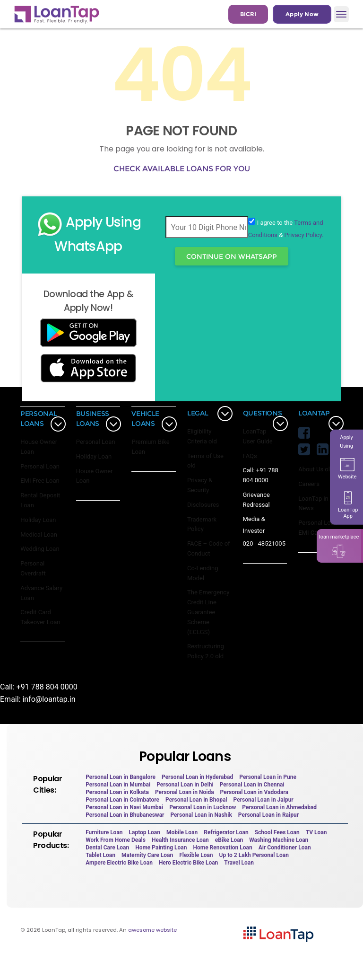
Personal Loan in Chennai (252, 784)
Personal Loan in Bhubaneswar (125, 815)
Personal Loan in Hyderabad (197, 777)
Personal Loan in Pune (267, 777)
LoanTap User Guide (258, 436)
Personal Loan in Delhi (184, 784)
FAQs (250, 455)
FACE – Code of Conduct (208, 548)
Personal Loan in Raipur (268, 815)
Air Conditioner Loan (285, 847)
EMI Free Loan (39, 480)
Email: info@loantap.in (38, 699)
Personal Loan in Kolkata (117, 792)
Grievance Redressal (256, 499)
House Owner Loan (38, 446)
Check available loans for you (181, 168)
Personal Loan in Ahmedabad (279, 807)
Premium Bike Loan (150, 446)
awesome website (152, 930)
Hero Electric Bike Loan (188, 862)
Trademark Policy (201, 524)
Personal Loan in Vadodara (254, 792)
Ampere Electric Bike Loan (119, 862)
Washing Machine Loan (278, 840)
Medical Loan (38, 534)
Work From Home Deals (116, 840)
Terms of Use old (205, 460)
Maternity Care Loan (147, 855)
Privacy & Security (199, 485)
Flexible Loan (196, 855)
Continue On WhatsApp (231, 256)
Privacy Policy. (304, 234)
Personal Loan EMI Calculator (318, 527)
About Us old (315, 469)
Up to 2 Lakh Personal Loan (254, 855)
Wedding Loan (39, 548)
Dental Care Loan (107, 847)
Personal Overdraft (33, 568)
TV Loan (316, 832)
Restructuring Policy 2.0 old (205, 651)
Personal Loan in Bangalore (121, 777)
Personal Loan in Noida (184, 792)
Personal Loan (40, 466)
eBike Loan (229, 840)
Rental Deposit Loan (40, 500)
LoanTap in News (313, 503)
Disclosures (203, 504)
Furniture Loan (104, 832)
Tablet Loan (100, 855)
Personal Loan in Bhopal (196, 799)
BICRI (248, 14)
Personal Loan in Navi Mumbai (124, 807)
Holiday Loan (38, 519)
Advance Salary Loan (41, 592)
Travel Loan (239, 862)
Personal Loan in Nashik (201, 815)
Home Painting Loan (161, 847)
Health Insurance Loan (180, 840)
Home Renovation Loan (222, 847)
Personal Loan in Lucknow (202, 807)
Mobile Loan (182, 832)
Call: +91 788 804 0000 (260, 475)
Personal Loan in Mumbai (118, 784)
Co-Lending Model (202, 573)
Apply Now (302, 14)
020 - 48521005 (264, 543)
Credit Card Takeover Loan (40, 617)
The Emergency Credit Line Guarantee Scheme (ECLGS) (208, 612)
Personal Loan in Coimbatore (122, 799)
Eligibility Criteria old (202, 436)
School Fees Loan (277, 832)
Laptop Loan (145, 832)
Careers (309, 483)
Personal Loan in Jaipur (263, 799)
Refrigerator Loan (226, 832)
